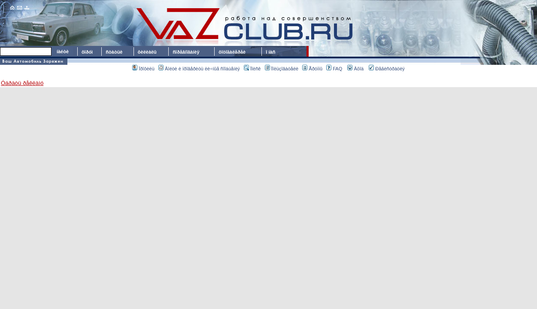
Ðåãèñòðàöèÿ (387, 68)
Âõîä (355, 68)
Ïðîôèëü (143, 68)
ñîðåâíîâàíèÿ (186, 52)
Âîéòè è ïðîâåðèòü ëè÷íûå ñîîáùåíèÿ (199, 68)
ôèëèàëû (147, 52)
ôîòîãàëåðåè (233, 52)
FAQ (334, 68)
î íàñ (270, 52)
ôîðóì (87, 52)
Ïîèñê (252, 68)
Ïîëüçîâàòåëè (282, 68)
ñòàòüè (114, 52)
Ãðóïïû (312, 68)
